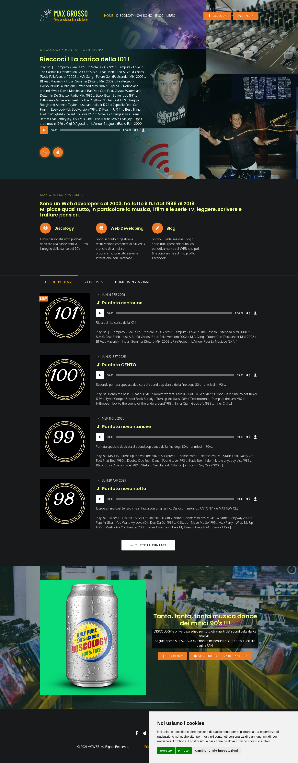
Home (108, 16)
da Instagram (133, 282)
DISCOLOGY (172, 657)
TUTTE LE (148, 546)
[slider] (90, 130)
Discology (125, 16)
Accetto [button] (166, 750)
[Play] (44, 130)
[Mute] (136, 130)
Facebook (217, 15)
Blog (159, 16)
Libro (171, 16)
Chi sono (144, 16)
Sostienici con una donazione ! (220, 657)
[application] (93, 130)
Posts (94, 282)
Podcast (59, 282)
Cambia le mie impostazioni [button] (216, 750)
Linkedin (245, 15)
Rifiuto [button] (183, 750)
